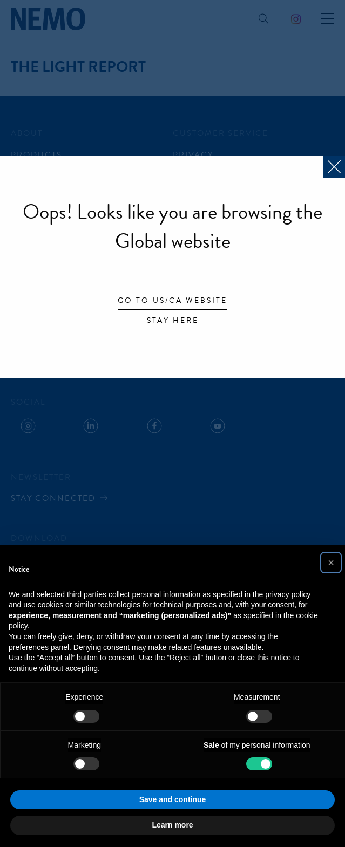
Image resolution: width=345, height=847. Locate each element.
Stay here (173, 321)
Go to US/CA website (172, 301)
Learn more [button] (172, 825)
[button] (331, 562)
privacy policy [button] (287, 594)
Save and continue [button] (172, 799)
